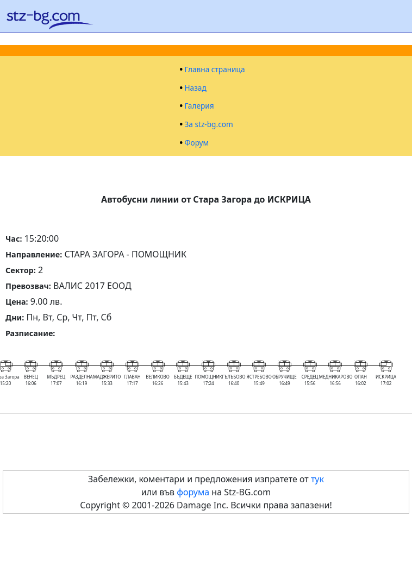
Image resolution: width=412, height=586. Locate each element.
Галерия (199, 106)
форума (193, 492)
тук (317, 479)
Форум (196, 143)
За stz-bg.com (208, 124)
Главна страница (214, 69)
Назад (195, 88)
